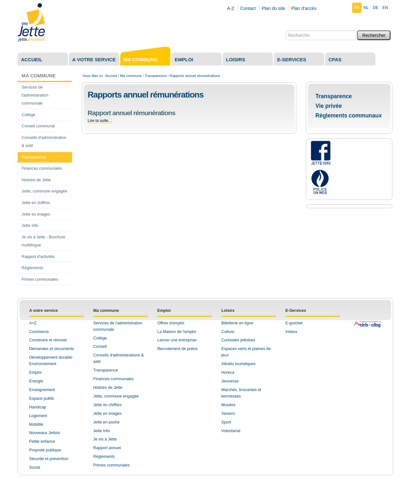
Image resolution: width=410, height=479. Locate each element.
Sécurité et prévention (49, 459)
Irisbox (291, 331)
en (385, 7)
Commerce (39, 331)
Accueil (32, 59)
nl (366, 7)
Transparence (156, 76)
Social (34, 467)
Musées (228, 405)
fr (357, 7)
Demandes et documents (51, 348)
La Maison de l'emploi (176, 331)
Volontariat (231, 431)
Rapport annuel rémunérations (131, 112)
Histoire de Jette (107, 387)
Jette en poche (106, 422)
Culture (227, 331)
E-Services (295, 310)
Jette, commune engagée (116, 396)
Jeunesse (230, 381)
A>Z (33, 323)
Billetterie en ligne (237, 323)
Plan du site (273, 8)
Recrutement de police (177, 348)
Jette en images (107, 413)
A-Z (230, 8)
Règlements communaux (349, 115)
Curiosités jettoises (238, 340)
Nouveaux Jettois (44, 433)
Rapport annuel (107, 448)
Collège (100, 338)
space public (43, 398)
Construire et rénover (48, 340)
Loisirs (235, 59)
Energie (36, 381)
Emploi (184, 59)
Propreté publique (45, 450)
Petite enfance (42, 441)
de (376, 7)
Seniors (228, 413)
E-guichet (293, 323)
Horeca (227, 372)
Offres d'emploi (170, 323)
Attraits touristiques (238, 364)
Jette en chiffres (107, 405)
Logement (38, 416)
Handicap (37, 407)
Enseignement (42, 390)
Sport (226, 422)
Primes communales (111, 465)
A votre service (94, 59)
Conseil (100, 346)
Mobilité (36, 424)
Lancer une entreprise (177, 340)
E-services (292, 59)
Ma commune (141, 59)
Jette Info (101, 431)
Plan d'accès (303, 8)
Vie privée (329, 106)
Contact (248, 8)
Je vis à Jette (105, 439)
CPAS (335, 59)
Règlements (104, 456)
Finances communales (113, 379)
